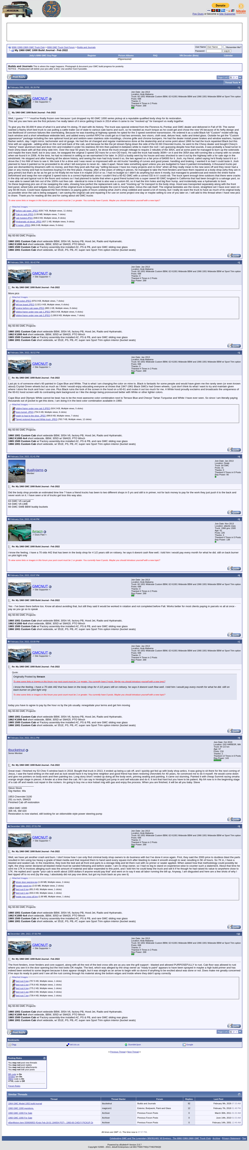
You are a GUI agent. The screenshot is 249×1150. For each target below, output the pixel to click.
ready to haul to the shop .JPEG (31, 416)
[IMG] (10, 1079)
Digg (14, 1044)
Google (189, 1044)
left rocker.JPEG (23, 301)
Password (199, 51)
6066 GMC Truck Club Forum (61, 47)
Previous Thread (118, 1052)
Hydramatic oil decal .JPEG (29, 221)
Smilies (11, 1076)
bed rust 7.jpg (22, 995)
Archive (216, 1138)
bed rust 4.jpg (22, 988)
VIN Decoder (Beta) (189, 55)
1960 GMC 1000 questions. (21, 1108)
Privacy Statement (231, 1138)
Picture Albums (126, 55)
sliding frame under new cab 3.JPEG (33, 408)
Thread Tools (231, 82)
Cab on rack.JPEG (24, 214)
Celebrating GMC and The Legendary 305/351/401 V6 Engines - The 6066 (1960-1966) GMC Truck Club (160, 1138)
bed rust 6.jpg (22, 889)
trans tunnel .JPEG (24, 412)
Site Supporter (227, 13)
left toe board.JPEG (25, 304)
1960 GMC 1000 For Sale (20, 1113)
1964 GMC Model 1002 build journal (25, 1103)
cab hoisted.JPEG (24, 218)
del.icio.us (74, 1044)
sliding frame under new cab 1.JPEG (33, 312)
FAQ (155, 55)
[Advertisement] (124, 32)
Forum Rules (14, 1086)
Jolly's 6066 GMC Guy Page (43, 55)
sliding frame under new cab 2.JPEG (33, 315)
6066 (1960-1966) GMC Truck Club (28, 47)
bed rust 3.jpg (22, 981)
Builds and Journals (86, 47)
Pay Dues (198, 13)
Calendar (228, 55)
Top (244, 1138)
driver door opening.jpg (26, 882)
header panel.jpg (24, 886)
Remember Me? (232, 47)
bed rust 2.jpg (22, 985)
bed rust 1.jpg (22, 893)
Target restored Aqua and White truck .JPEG (36, 419)
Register (92, 55)
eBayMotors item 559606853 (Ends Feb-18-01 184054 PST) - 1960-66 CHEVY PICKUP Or (50, 1122)
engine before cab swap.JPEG (30, 308)
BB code (12, 1074)
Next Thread (133, 1052)
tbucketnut (16, 750)
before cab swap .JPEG (27, 211)
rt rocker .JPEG (23, 225)
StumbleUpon (134, 1044)
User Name (200, 47)
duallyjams (35, 470)
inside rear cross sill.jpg (27, 896)
